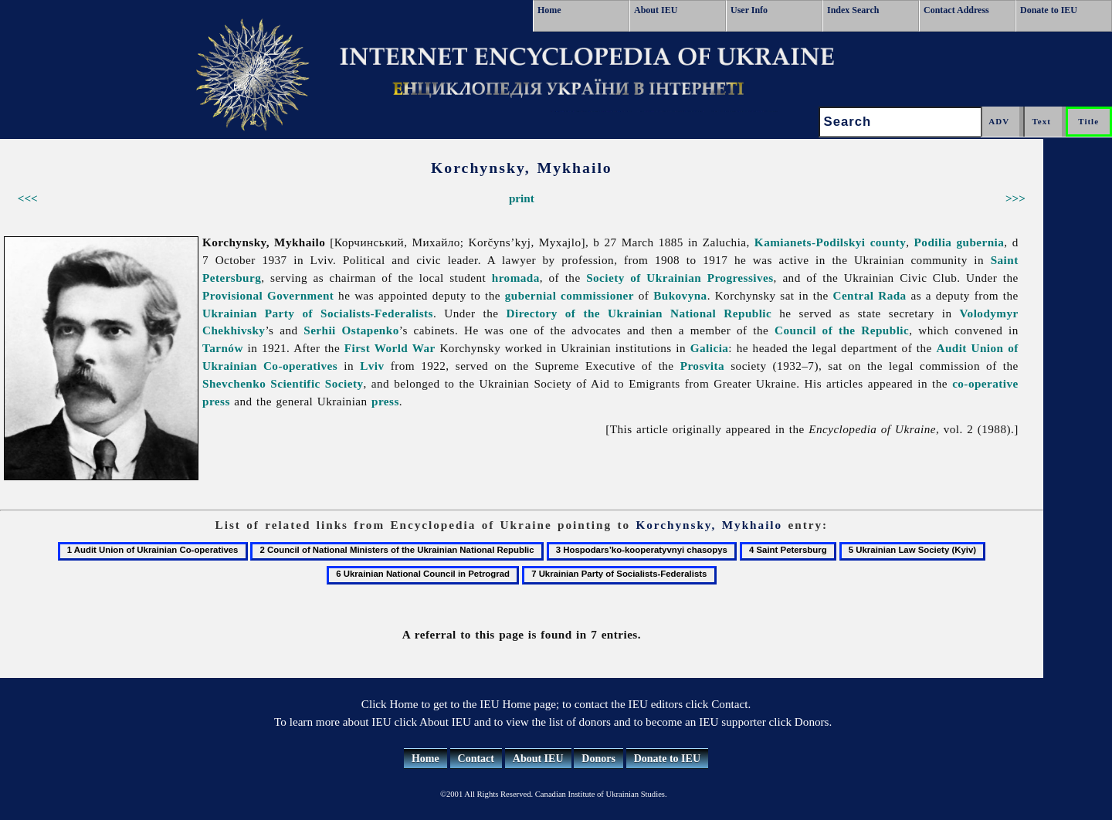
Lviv (372, 365)
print (521, 198)
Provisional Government (268, 295)
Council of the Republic (842, 330)
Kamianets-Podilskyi (810, 242)
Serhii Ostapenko (350, 330)
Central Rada (870, 295)
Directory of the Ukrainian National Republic (639, 313)
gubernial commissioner (569, 295)
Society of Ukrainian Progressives (679, 277)
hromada (516, 277)
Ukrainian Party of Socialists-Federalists (317, 313)
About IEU (655, 10)
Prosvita (702, 365)
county (888, 242)
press (385, 401)
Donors (598, 758)
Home (549, 10)
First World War (390, 347)
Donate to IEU (1048, 10)
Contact (476, 758)
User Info (749, 10)
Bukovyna (680, 295)
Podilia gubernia (959, 242)
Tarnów (222, 347)
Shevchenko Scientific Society (282, 383)
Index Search (853, 10)
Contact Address (956, 10)
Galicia (709, 347)
